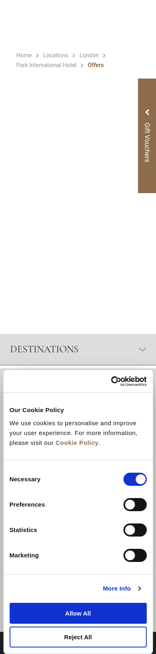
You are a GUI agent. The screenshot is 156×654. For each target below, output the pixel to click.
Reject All (78, 637)
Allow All (78, 613)
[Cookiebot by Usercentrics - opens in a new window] (112, 381)
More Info (117, 588)
